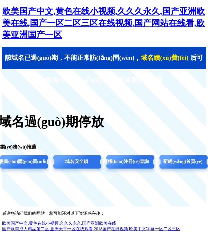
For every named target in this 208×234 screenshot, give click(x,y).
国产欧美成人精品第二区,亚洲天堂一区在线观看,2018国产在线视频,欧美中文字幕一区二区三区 (91, 229)
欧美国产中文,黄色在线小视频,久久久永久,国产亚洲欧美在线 (59, 223)
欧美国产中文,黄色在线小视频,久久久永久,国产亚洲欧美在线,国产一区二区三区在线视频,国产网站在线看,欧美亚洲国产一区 (103, 23)
